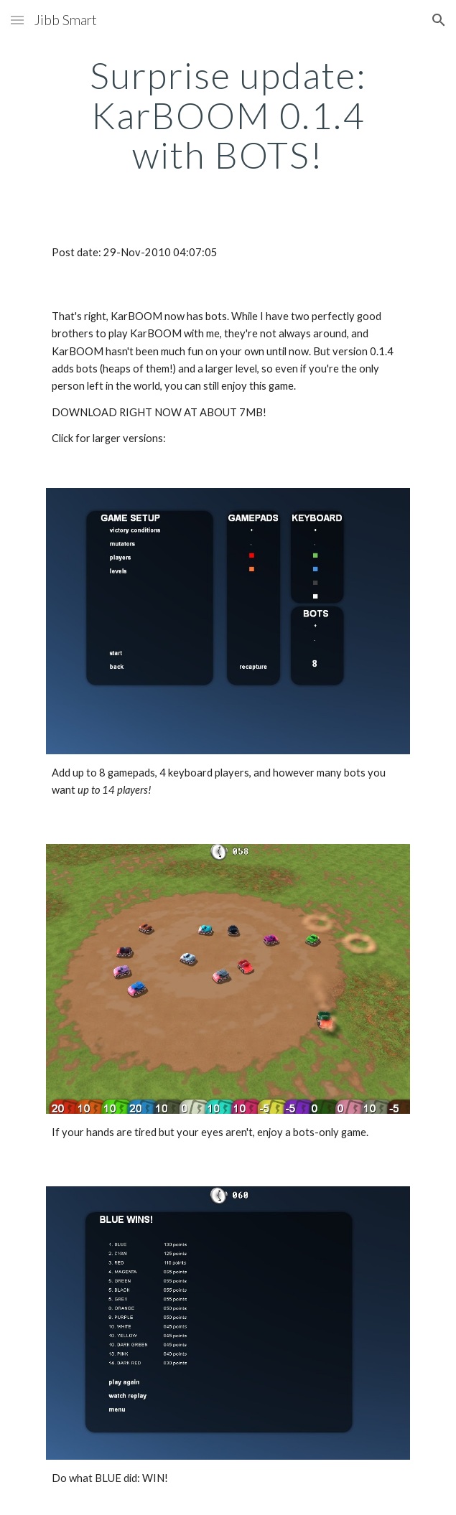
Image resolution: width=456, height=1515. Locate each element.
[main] (228, 115)
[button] (17, 19)
